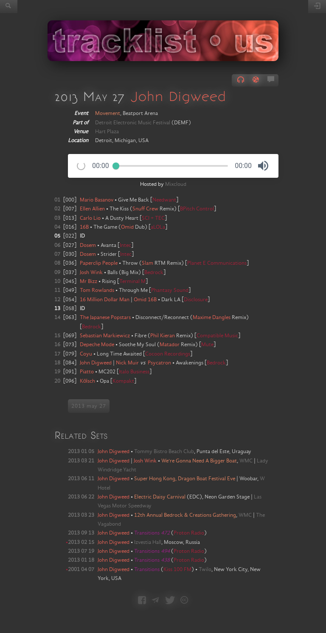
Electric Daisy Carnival (159, 497)
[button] (263, 166)
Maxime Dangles (211, 317)
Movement (107, 113)
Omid (127, 227)
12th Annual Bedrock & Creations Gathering (185, 515)
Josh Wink (145, 461)
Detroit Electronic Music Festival (132, 123)
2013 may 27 (88, 406)
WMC (246, 461)
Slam (147, 263)
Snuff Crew (145, 209)
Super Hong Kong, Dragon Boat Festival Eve (184, 479)
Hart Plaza (107, 131)
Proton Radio (189, 533)
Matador (170, 344)
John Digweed (178, 96)
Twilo (205, 569)
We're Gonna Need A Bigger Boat (199, 461)
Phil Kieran (162, 336)
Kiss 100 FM (177, 569)
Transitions (152, 533)
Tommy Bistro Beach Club (164, 451)
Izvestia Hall (147, 542)
